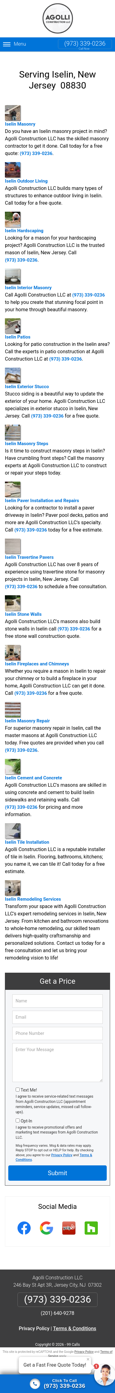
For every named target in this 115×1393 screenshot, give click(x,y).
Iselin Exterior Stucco (27, 373)
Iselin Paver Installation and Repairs (42, 487)
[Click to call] (57, 1384)
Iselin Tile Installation (27, 829)
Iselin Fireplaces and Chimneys (37, 650)
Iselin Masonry (20, 111)
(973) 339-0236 (84, 43)
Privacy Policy (61, 1150)
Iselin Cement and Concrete (33, 764)
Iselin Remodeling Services (33, 886)
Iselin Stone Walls (23, 601)
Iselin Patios (17, 324)
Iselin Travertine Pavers (29, 544)
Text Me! (29, 1085)
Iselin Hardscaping (24, 217)
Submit (57, 1168)
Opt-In (26, 1115)
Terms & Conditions (74, 1323)
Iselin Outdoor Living (26, 168)
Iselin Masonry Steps (26, 430)
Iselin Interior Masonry (28, 274)
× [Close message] (88, 1359)
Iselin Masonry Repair (27, 707)
